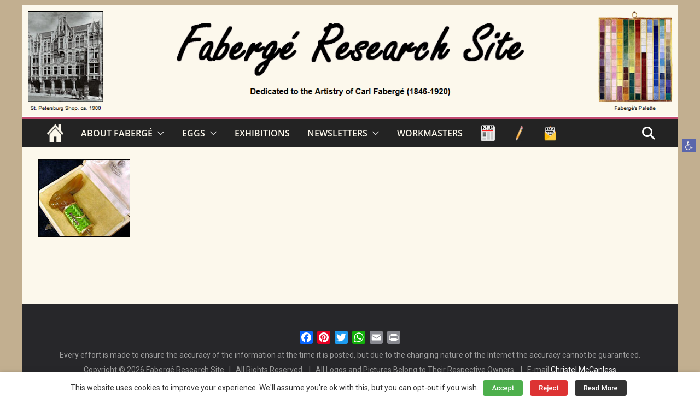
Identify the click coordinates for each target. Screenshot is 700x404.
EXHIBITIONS (262, 133)
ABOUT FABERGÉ (117, 133)
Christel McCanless (583, 369)
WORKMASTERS (430, 133)
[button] (689, 145)
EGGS (193, 133)
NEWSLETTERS (337, 133)
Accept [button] (503, 388)
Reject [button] (549, 388)
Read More (601, 388)
